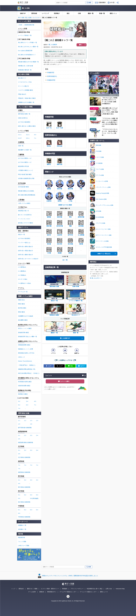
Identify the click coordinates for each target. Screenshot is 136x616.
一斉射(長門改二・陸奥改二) (26, 365)
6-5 (19, 513)
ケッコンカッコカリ (24, 219)
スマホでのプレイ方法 (25, 82)
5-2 (25, 495)
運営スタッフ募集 (32, 588)
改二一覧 (65, 260)
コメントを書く (65, 381)
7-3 (31, 465)
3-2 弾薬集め (22, 275)
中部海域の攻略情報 (24, 517)
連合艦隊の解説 (23, 320)
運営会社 (21, 588)
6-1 (19, 510)
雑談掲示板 (21, 537)
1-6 (31, 424)
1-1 (19, 420)
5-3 (31, 495)
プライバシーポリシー (77, 588)
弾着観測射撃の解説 (24, 345)
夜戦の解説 (21, 312)
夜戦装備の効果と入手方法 (26, 353)
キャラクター (36, 17)
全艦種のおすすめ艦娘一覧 (26, 102)
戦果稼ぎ (57, 13)
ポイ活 (112, 2)
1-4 (37, 420)
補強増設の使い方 (23, 210)
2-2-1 (19, 134)
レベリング (45, 13)
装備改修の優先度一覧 (25, 70)
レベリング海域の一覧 (25, 35)
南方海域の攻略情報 (24, 502)
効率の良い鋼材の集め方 (25, 254)
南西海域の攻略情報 (24, 472)
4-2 (25, 480)
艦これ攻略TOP (65, 338)
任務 (79, 13)
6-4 (37, 510)
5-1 (19, 495)
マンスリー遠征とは (24, 242)
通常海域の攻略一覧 (24, 114)
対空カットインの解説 (25, 328)
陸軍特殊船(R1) (52, 76)
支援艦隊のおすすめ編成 (25, 316)
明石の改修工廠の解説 (25, 174)
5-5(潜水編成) (34, 498)
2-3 (31, 435)
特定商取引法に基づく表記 (94, 588)
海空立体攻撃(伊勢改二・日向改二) (28, 373)
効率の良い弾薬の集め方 (25, 250)
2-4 (37, 435)
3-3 (31, 450)
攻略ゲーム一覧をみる (103, 253)
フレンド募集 (22, 541)
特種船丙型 (50, 72)
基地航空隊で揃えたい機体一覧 (27, 336)
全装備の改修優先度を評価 (26, 178)
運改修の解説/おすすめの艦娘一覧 (28, 62)
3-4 (27, 401)
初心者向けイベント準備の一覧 (27, 42)
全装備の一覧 (22, 529)
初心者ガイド (22, 78)
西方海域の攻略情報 (24, 487)
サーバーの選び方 (23, 86)
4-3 (31, 480)
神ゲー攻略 (21, 17)
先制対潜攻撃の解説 (24, 385)
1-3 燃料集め (22, 267)
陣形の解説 (21, 304)
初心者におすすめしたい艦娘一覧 (28, 46)
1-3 (31, 420)
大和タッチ (21, 357)
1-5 (19, 424)
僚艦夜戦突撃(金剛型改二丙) (26, 369)
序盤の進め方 (22, 94)
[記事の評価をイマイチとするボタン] (53, 350)
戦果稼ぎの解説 (23, 394)
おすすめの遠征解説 (24, 122)
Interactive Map (120, 588)
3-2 (19, 401)
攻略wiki (41, 592)
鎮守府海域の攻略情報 (25, 427)
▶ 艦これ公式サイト (96, 278)
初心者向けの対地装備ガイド (27, 54)
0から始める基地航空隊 (25, 50)
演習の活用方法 (23, 118)
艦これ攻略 (26, 8)
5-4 (37, 495)
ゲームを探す (32, 592)
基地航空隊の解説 (23, 332)
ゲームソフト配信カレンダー (88, 592)
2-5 (19, 439)
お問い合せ (109, 588)
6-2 (19, 405)
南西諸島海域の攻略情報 (25, 442)
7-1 (35, 138)
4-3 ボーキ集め (22, 279)
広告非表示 (102, 2)
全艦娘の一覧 (22, 525)
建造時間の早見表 (23, 166)
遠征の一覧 (21, 234)
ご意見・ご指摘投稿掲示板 (26, 25)
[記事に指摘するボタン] (77, 350)
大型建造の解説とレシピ (25, 170)
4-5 (35, 401)
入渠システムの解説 (24, 203)
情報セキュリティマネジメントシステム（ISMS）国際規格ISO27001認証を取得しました (70, 575)
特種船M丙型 (51, 80)
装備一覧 (102, 13)
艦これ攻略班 (53, 44)
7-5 (19, 468)
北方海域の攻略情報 (24, 457)
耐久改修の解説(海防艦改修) (26, 195)
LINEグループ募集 (23, 545)
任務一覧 (21, 146)
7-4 (19, 408)
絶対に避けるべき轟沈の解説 (27, 126)
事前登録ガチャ (51, 592)
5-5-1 (27, 138)
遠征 (68, 13)
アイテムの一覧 (23, 291)
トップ (13, 588)
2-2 (25, 435)
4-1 (19, 480)
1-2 (25, 420)
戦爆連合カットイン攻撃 (25, 349)
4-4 (35, 134)
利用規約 (64, 588)
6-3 (27, 405)
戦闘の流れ (21, 300)
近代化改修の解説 (23, 187)
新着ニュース (104, 592)
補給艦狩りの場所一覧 (25, 150)
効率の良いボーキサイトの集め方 (28, 258)
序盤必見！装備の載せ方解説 (27, 98)
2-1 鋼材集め (22, 271)
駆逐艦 (49, 188)
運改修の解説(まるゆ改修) (26, 191)
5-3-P (20, 138)
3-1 (19, 450)
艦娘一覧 (90, 13)
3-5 (19, 454)
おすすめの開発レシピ (25, 158)
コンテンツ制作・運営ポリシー (50, 588)
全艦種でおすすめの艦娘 (65, 205)
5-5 (19, 498)
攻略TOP (23, 13)
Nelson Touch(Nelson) (25, 361)
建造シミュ (113, 13)
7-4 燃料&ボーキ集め (24, 283)
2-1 (19, 435)
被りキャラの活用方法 (25, 215)
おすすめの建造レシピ (25, 162)
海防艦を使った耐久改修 (25, 66)
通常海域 (34, 13)
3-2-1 (27, 134)
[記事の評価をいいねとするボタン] (65, 350)
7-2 (25, 465)
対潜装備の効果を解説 (25, 381)
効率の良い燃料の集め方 (25, 246)
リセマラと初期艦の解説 (25, 90)
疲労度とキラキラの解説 (25, 223)
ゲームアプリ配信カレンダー (68, 592)
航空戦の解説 (22, 308)
